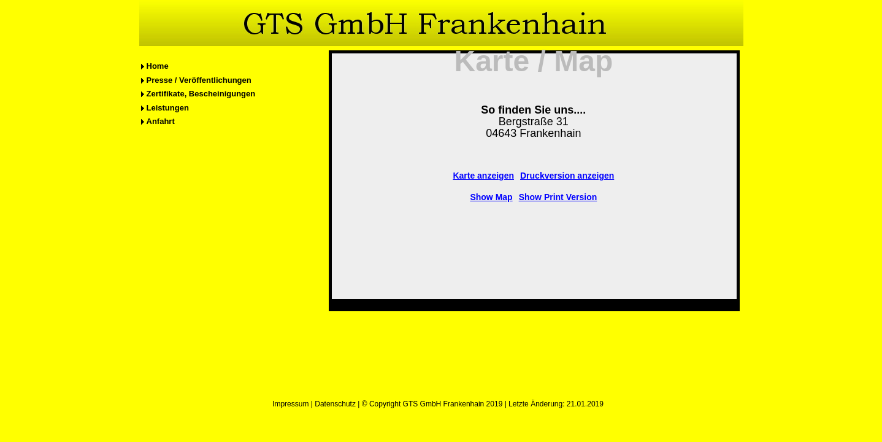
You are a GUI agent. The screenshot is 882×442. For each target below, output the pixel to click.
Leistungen (168, 107)
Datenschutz (335, 404)
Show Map (491, 197)
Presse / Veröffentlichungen (199, 80)
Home (158, 66)
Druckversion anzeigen (567, 175)
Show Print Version (558, 197)
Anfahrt (161, 121)
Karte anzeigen (483, 175)
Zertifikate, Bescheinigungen (201, 93)
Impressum (290, 404)
